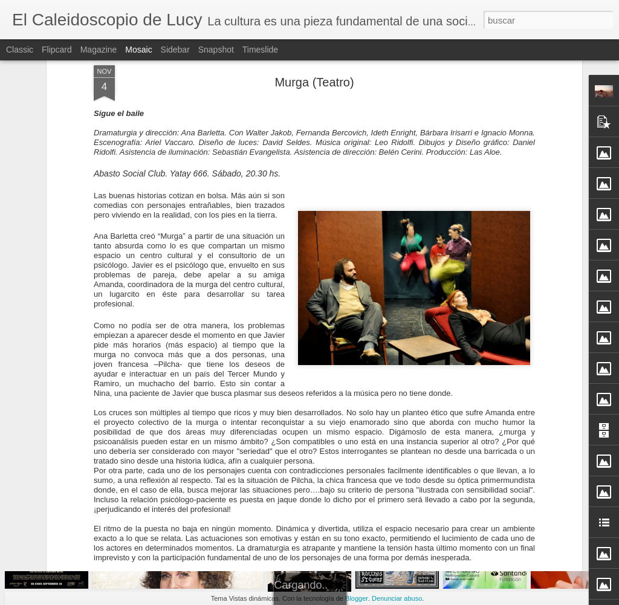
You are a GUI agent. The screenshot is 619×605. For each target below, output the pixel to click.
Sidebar (175, 49)
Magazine (98, 49)
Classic (19, 49)
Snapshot (216, 49)
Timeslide (260, 49)
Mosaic (138, 49)
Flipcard (57, 49)
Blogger (356, 598)
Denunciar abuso (397, 598)
